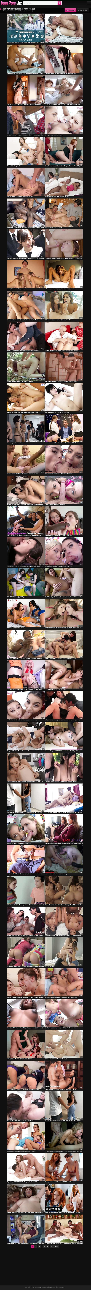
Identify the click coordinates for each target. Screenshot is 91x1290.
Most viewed (70, 10)
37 (44, 1246)
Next (56, 1246)
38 (47, 1246)
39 (51, 1246)
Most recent (82, 10)
